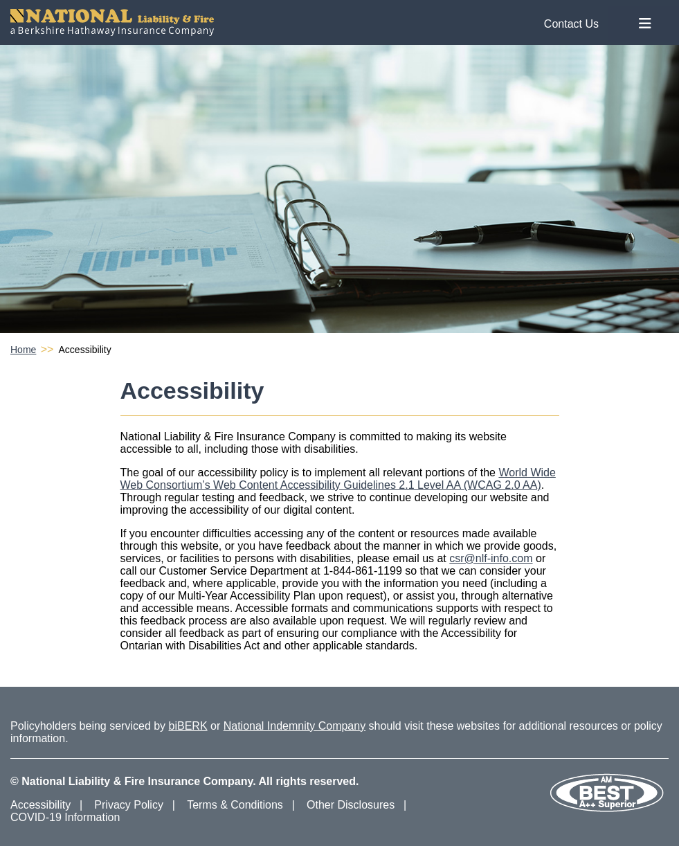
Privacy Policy (128, 805)
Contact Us (571, 24)
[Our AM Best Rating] (606, 810)
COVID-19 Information (65, 817)
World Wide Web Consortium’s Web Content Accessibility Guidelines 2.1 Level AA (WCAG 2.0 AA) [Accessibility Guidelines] (338, 479)
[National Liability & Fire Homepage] (310, 22)
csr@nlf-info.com (490, 558)
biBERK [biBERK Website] (188, 726)
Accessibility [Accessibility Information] (40, 805)
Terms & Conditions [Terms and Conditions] (235, 805)
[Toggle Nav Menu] (645, 24)
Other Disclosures (351, 805)
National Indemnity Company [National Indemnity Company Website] (294, 726)
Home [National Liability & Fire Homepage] (23, 349)
